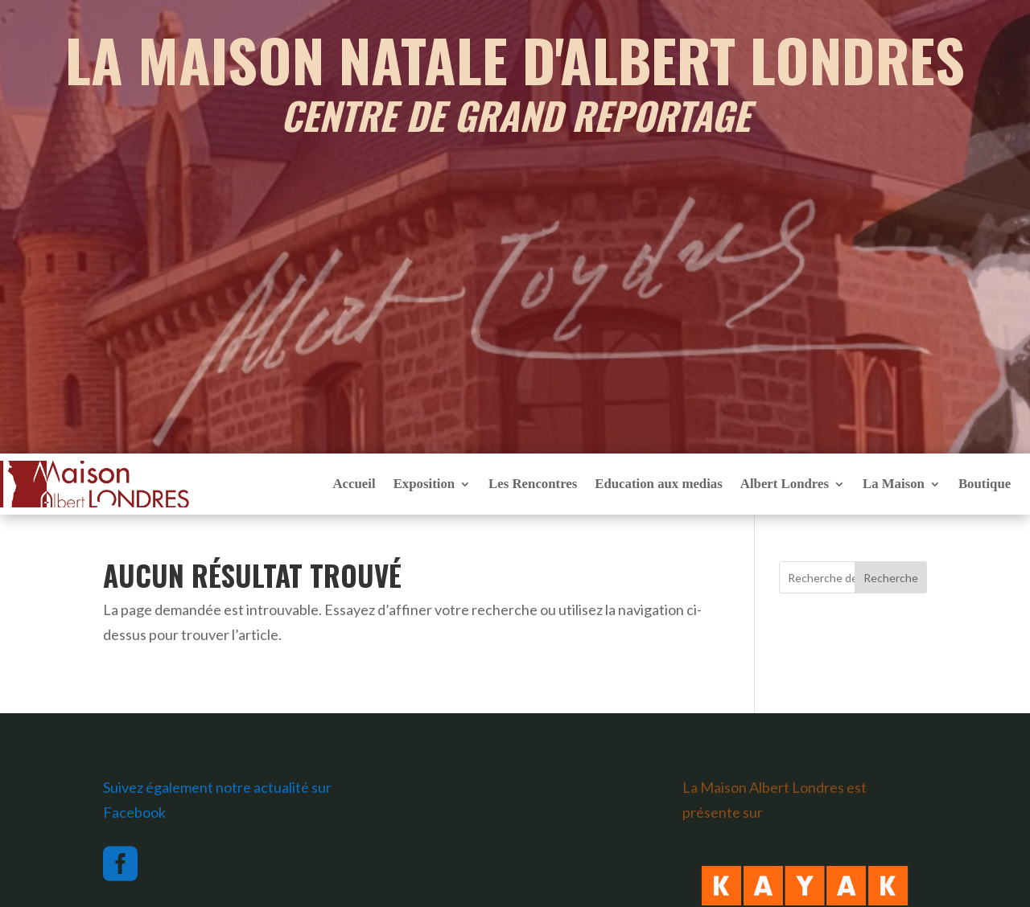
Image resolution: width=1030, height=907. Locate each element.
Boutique (984, 483)
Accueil (354, 483)
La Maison (894, 483)
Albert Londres (784, 483)
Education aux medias (659, 483)
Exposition (424, 483)
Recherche (890, 578)
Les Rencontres (532, 483)
